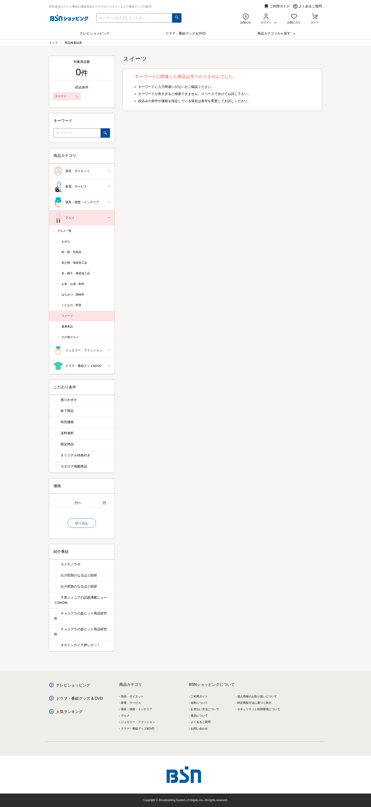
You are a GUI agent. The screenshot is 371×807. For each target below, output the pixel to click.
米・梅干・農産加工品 (76, 273)
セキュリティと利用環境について (258, 709)
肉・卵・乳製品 (71, 252)
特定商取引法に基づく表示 (254, 702)
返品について (199, 715)
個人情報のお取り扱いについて (257, 696)
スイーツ (67, 316)
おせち (66, 241)
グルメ (82, 218)
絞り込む (81, 523)
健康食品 (67, 326)
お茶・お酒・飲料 (73, 284)
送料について (199, 702)
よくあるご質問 (307, 6)
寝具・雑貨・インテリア (82, 202)
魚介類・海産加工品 (74, 262)
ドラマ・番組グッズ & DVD (79, 698)
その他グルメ (70, 337)
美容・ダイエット (82, 171)
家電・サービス (82, 186)
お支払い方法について (205, 709)
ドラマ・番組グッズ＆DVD (185, 33)
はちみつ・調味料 (73, 294)
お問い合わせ (199, 728)
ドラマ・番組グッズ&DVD (82, 366)
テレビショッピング (95, 33)
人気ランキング (69, 712)
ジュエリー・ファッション (82, 350)
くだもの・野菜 (71, 305)
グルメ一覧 (64, 230)
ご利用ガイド (277, 6)
